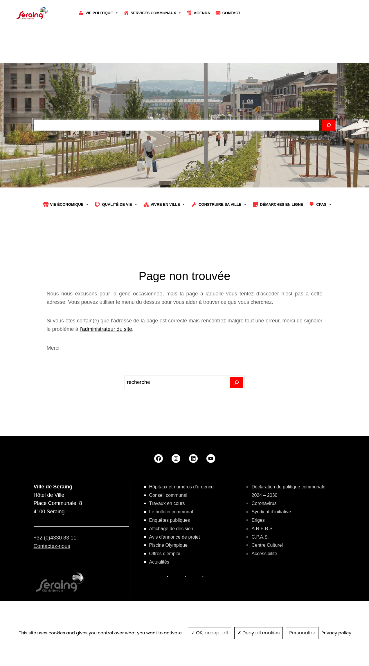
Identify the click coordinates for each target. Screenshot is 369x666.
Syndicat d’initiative (271, 511)
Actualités (159, 561)
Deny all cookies (258, 632)
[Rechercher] (329, 125)
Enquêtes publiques (169, 520)
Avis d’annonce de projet (174, 537)
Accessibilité (264, 553)
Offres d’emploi (164, 553)
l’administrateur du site (106, 329)
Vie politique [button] (101, 13)
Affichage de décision (171, 528)
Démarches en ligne (281, 204)
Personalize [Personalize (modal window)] (302, 632)
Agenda (202, 13)
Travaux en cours (167, 503)
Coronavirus (264, 503)
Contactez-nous (52, 546)
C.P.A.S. (260, 537)
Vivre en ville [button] (168, 204)
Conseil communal (168, 495)
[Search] (237, 382)
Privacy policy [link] (336, 633)
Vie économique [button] (69, 204)
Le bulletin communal (171, 511)
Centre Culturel (267, 545)
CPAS (324, 204)
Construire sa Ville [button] (223, 204)
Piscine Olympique (168, 545)
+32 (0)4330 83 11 (55, 538)
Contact (231, 13)
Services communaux (156, 13)
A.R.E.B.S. (263, 528)
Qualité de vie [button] (119, 204)
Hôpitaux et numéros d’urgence (181, 486)
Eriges (258, 520)
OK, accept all (209, 632)
